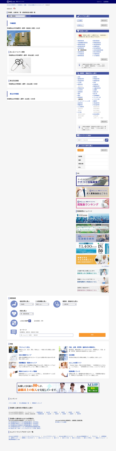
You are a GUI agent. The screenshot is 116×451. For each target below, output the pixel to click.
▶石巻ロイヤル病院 (60, 422)
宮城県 (80, 20)
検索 (92, 334)
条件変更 (80, 150)
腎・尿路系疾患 (82, 50)
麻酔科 (95, 101)
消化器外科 (96, 103)
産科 (79, 93)
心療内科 (80, 99)
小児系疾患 (81, 53)
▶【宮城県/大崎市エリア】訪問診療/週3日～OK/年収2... (24, 423)
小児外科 (80, 90)
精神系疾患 (81, 55)
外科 (94, 82)
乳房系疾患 (81, 48)
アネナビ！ (95, 436)
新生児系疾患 (97, 52)
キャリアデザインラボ (49, 436)
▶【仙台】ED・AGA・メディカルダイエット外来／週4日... (25, 428)
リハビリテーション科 (84, 101)
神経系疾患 (81, 40)
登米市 (78, 412)
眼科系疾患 (96, 40)
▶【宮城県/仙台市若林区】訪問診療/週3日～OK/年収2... (24, 425)
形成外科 (95, 84)
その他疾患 (96, 55)
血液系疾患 (81, 52)
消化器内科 (81, 80)
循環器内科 (96, 80)
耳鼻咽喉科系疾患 (83, 42)
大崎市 (63, 412)
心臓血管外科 (97, 88)
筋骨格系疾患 (81, 46)
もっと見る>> (105, 266)
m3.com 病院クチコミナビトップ (36, 5)
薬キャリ (56, 438)
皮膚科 (95, 90)
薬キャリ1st (65, 438)
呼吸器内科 (96, 78)
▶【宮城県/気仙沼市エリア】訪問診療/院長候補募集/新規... (25, 426)
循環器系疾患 (81, 44)
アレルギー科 (97, 97)
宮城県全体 (40, 412)
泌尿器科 (80, 91)
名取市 (70, 412)
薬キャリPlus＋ (88, 438)
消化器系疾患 (97, 44)
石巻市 (55, 412)
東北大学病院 (14, 94)
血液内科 (80, 103)
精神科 (95, 77)
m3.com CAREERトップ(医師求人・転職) (16, 5)
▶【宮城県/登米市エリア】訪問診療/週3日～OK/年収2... (24, 422)
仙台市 (48, 412)
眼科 (79, 95)
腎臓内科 (80, 104)
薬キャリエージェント (45, 438)
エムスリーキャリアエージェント (31, 436)
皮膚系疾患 (96, 46)
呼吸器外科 (81, 88)
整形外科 (80, 84)
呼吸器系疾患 (97, 42)
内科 (79, 77)
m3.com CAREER (13, 436)
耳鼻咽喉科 (96, 95)
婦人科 (95, 93)
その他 (79, 112)
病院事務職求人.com (14, 439)
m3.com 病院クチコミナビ (66, 436)
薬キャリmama (76, 438)
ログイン (99, 1)
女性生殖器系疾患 (98, 50)
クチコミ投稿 (12, 403)
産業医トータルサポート (28, 438)
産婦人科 (95, 91)
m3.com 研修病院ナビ (83, 436)
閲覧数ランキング (37, 403)
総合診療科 (96, 114)
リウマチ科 (96, 99)
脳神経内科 (81, 78)
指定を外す (104, 20)
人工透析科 (81, 106)
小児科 (79, 82)
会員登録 (106, 1)
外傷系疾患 (96, 53)
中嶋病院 (13, 23)
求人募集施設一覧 (24, 403)
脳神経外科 (96, 86)
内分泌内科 (96, 104)
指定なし (80, 25)
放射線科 (80, 97)
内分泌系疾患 (97, 48)
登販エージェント (100, 438)
